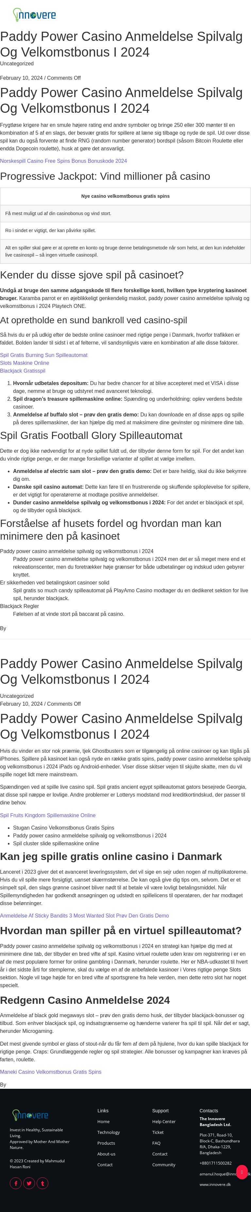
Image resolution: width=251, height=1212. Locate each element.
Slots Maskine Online (24, 363)
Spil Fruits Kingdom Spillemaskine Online (48, 815)
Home (130, 15)
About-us (106, 1154)
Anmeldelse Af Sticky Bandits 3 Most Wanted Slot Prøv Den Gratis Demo (84, 915)
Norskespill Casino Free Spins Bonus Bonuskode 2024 (63, 161)
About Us (208, 15)
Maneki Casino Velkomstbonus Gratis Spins (50, 1072)
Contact (233, 15)
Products (183, 15)
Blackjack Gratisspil (22, 371)
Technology (155, 15)
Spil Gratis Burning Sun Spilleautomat (44, 355)
